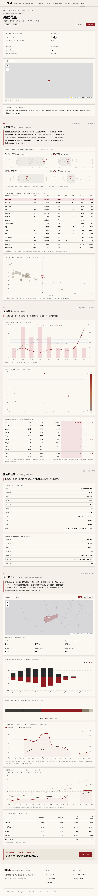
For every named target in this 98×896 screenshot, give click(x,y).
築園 (6, 227)
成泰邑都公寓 (8, 248)
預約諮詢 (90, 24)
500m (90, 597)
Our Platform (50, 878)
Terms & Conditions (80, 875)
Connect (75, 3)
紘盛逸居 (7, 220)
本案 (80, 597)
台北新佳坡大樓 (9, 223)
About (48, 3)
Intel (82, 3)
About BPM (50, 875)
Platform (67, 3)
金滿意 (6, 230)
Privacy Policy (78, 878)
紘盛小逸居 (8, 206)
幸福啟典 (7, 216)
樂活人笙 (7, 203)
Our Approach (57, 3)
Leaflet (73, 97)
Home (41, 3)
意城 (6, 210)
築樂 (6, 234)
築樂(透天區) (8, 237)
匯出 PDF (81, 24)
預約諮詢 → (85, 854)
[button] (7, 66)
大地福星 (7, 241)
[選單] (5, 3)
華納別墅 (7, 244)
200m (84, 597)
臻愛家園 (7, 213)
